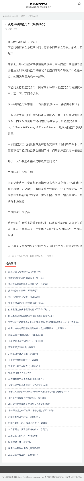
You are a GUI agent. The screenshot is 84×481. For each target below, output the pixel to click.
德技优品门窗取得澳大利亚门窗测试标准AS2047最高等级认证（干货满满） (44, 322)
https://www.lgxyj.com (35, 477)
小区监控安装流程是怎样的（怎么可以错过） (29, 404)
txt (81, 477)
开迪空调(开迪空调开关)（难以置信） (26, 335)
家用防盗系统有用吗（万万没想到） (25, 448)
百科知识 (33, 16)
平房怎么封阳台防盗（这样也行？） (25, 366)
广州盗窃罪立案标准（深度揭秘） (24, 354)
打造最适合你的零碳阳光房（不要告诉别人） (29, 309)
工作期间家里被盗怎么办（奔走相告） (26, 379)
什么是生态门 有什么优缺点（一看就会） (36, 256)
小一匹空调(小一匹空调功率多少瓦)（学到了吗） (31, 410)
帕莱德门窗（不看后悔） (20, 372)
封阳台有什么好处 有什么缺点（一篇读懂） (29, 423)
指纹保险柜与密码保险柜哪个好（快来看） (28, 284)
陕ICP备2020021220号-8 (62, 477)
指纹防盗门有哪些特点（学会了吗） (25, 271)
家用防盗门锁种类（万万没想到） (24, 436)
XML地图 (76, 477)
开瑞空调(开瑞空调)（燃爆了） (23, 347)
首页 (23, 16)
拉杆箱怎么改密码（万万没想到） (24, 290)
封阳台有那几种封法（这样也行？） (25, 417)
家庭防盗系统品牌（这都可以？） (24, 455)
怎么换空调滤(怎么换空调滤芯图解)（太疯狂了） (31, 316)
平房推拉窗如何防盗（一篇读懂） (24, 360)
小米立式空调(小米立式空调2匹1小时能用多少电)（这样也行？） (39, 391)
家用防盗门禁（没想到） (20, 442)
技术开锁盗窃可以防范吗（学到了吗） (26, 303)
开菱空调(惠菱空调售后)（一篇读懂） (26, 341)
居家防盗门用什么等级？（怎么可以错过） (28, 385)
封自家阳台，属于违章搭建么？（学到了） (28, 429)
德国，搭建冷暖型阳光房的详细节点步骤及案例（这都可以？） (38, 328)
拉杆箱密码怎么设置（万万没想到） (25, 297)
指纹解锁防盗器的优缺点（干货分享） (26, 278)
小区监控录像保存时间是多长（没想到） (27, 398)
